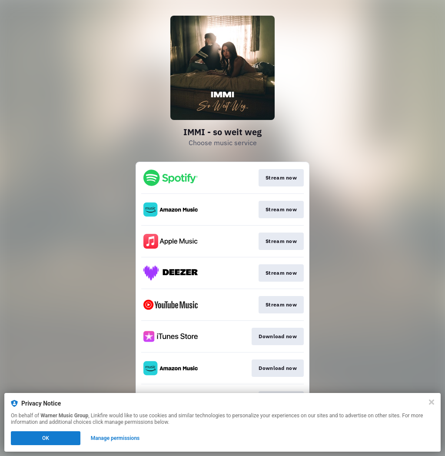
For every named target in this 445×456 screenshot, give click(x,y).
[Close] (431, 402)
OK (45, 438)
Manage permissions (115, 438)
